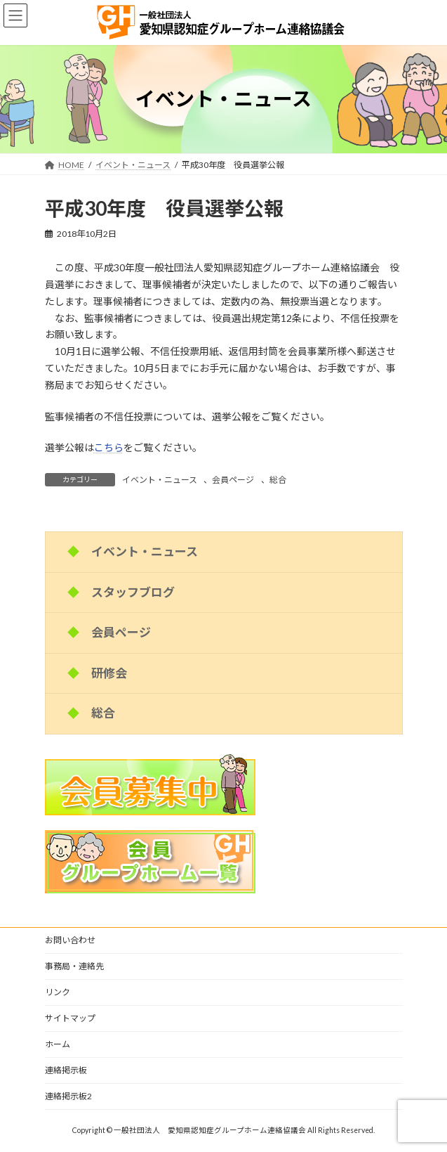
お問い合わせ (70, 940)
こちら (109, 447)
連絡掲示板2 (68, 1096)
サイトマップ (70, 1018)
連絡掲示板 (66, 1070)
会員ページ (233, 479)
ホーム (57, 1044)
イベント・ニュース (159, 479)
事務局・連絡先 (74, 966)
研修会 (109, 672)
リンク (57, 992)
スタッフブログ (133, 591)
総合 (277, 479)
